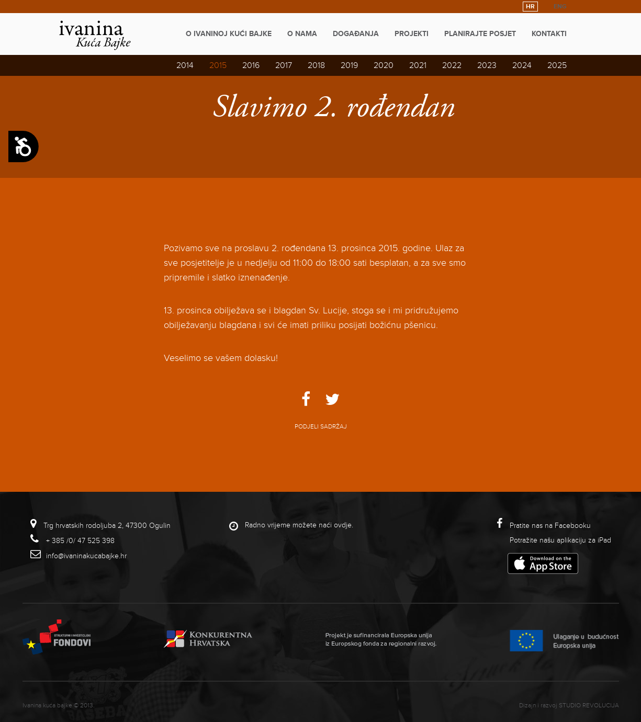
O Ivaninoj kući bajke (229, 33)
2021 (417, 65)
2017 (283, 65)
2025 (557, 65)
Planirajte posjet (480, 33)
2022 (452, 65)
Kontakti (549, 33)
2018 (316, 65)
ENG (560, 6)
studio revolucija (589, 705)
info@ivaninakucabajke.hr (86, 555)
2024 (522, 65)
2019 (349, 65)
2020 (383, 65)
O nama (302, 33)
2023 (487, 65)
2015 (218, 65)
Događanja (356, 33)
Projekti (412, 33)
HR (530, 6)
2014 (185, 65)
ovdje (343, 525)
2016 (251, 65)
